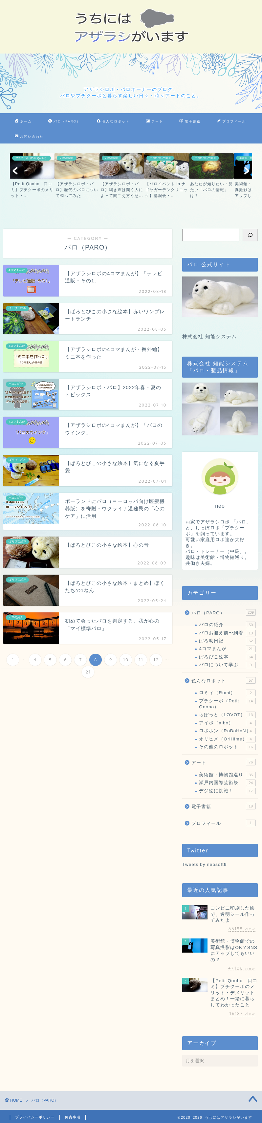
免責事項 (72, 1117)
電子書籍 (190, 121)
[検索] (250, 235)
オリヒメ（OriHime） (227, 739)
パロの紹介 (227, 625)
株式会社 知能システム (209, 336)
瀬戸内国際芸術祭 (227, 783)
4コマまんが (227, 649)
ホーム (23, 121)
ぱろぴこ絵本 (227, 657)
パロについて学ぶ (227, 665)
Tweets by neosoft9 (204, 864)
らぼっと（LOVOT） (227, 715)
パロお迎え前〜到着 (227, 633)
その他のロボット (227, 747)
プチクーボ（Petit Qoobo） (227, 703)
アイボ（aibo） (227, 723)
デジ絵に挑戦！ (227, 791)
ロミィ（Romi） (227, 693)
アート (154, 121)
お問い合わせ (29, 136)
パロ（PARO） (64, 121)
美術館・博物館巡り (227, 775)
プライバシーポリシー (35, 1117)
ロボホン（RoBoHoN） (227, 731)
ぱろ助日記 (227, 641)
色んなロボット (113, 121)
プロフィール (231, 121)
